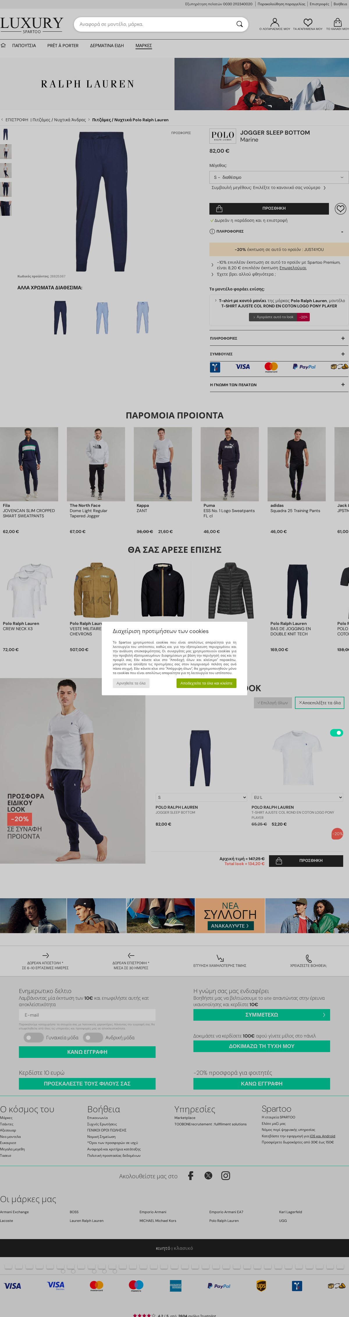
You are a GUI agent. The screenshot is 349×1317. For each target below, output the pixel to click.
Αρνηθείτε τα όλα (131, 683)
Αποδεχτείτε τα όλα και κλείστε (206, 683)
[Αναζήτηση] (239, 24)
